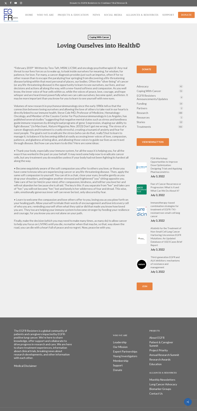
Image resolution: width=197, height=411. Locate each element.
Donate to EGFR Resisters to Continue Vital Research (98, 3)
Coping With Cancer (99, 37)
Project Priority (158, 350)
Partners (142, 108)
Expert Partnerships (125, 351)
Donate (117, 370)
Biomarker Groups (160, 389)
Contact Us (156, 393)
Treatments (144, 126)
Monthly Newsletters (162, 379)
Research (142, 112)
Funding (142, 103)
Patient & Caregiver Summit (161, 344)
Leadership (120, 342)
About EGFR (157, 337)
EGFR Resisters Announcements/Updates (152, 97)
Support (118, 365)
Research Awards (160, 359)
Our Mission (120, 347)
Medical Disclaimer (25, 365)
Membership (120, 360)
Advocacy (143, 86)
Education (155, 364)
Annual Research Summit (164, 355)
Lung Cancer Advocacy (163, 384)
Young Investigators (125, 356)
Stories (141, 122)
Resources (143, 117)
